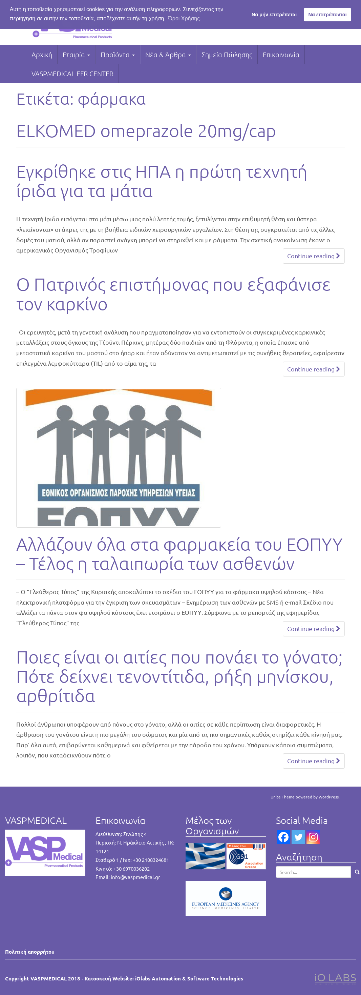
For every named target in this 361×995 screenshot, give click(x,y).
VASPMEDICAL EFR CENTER (72, 73)
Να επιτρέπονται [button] (328, 14)
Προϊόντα (118, 54)
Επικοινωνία (281, 54)
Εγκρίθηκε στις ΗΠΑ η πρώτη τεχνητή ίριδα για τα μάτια (161, 181)
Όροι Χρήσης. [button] (184, 18)
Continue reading (313, 255)
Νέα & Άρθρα (168, 54)
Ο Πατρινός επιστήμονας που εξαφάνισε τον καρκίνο (173, 293)
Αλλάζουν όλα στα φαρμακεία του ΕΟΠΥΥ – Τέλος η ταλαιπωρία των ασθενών (179, 553)
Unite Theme (283, 796)
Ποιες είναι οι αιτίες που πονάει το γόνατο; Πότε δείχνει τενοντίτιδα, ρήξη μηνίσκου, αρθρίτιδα (179, 676)
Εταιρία (76, 54)
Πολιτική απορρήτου (30, 951)
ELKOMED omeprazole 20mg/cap (146, 130)
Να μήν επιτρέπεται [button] (274, 14)
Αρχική (41, 54)
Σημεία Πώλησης (226, 54)
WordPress (329, 796)
